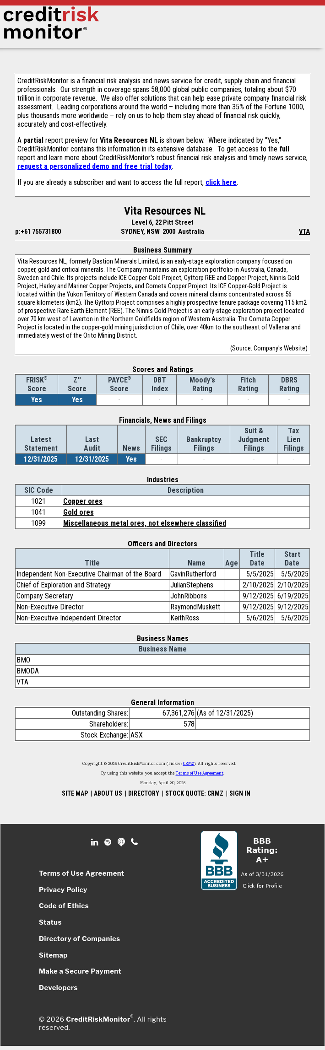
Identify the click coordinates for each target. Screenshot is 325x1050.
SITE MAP (75, 793)
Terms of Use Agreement (199, 773)
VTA (304, 231)
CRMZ (189, 764)
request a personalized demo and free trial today (94, 166)
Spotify (108, 842)
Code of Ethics (64, 906)
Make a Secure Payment (80, 971)
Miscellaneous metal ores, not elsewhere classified (144, 523)
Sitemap (53, 955)
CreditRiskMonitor (98, 1019)
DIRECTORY (143, 793)
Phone (135, 842)
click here (221, 182)
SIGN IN (239, 793)
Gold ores (78, 512)
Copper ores (83, 501)
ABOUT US (108, 793)
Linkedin (95, 842)
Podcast (122, 842)
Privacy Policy (63, 890)
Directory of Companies (79, 939)
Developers (58, 988)
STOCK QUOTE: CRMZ (194, 793)
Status (50, 922)
